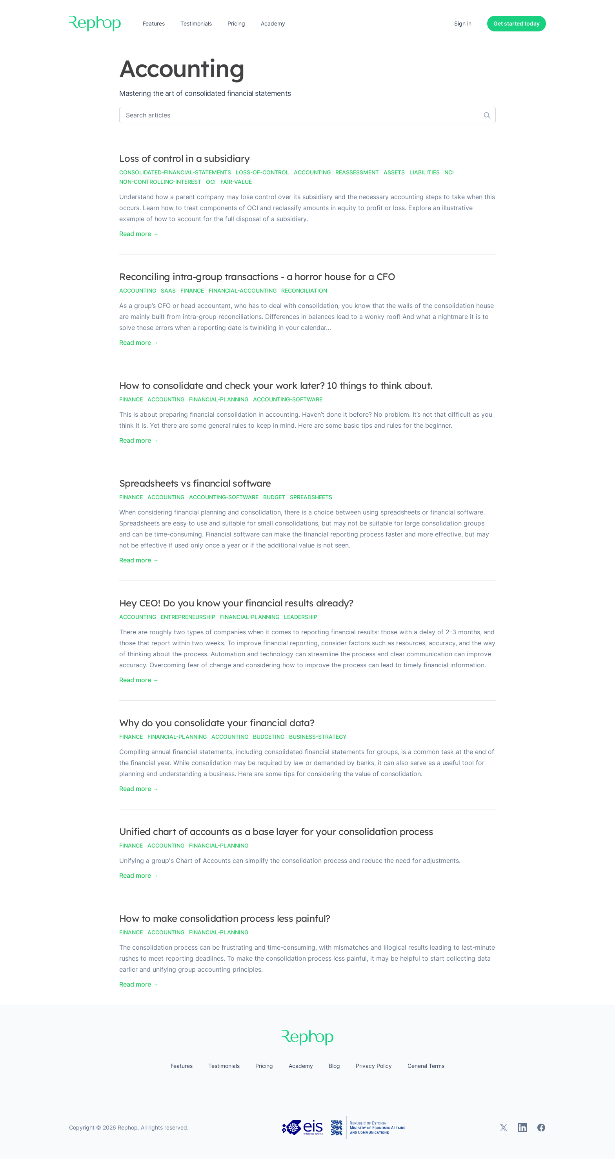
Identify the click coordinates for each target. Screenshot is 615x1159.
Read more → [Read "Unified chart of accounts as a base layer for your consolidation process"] (139, 875)
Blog (334, 1065)
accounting (312, 172)
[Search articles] (307, 115)
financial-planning (218, 399)
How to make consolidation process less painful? (224, 918)
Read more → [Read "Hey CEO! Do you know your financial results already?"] (139, 680)
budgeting (268, 736)
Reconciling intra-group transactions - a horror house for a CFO (257, 276)
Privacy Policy (374, 1065)
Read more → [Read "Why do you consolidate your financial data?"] (139, 789)
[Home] (95, 23)
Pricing (236, 23)
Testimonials (196, 23)
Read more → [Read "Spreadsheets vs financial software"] (139, 560)
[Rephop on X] (503, 1127)
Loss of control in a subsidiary (184, 158)
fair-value (236, 181)
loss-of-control (262, 172)
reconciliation (304, 290)
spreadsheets (311, 497)
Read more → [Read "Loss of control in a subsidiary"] (139, 234)
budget (274, 497)
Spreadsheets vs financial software (195, 483)
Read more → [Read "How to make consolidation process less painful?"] (139, 984)
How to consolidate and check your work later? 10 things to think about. (275, 385)
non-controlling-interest (160, 181)
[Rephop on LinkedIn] (522, 1127)
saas (168, 290)
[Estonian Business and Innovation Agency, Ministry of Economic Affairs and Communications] (343, 1127)
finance (192, 290)
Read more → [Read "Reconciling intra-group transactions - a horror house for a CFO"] (139, 342)
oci (211, 181)
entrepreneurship (188, 616)
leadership (300, 616)
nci (449, 172)
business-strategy (318, 736)
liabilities (424, 172)
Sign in (462, 23)
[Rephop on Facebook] (541, 1127)
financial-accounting (243, 290)
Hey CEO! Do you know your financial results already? (236, 603)
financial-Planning (249, 616)
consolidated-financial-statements (175, 172)
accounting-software (287, 399)
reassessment (357, 172)
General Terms (426, 1065)
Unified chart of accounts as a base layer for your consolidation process (276, 831)
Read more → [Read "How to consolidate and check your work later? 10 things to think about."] (139, 440)
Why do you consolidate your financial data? (216, 723)
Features (154, 23)
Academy (273, 23)
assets (394, 172)
